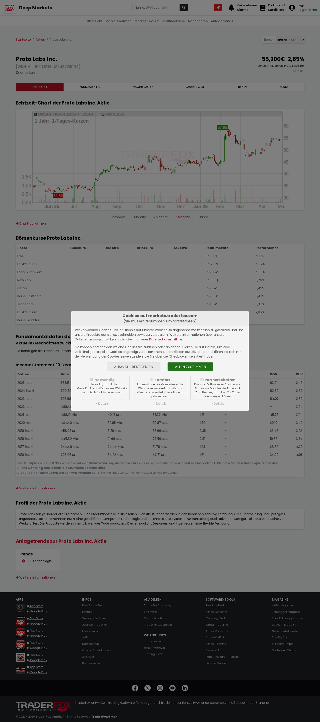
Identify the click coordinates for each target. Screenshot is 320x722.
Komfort (162, 380)
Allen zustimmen (190, 366)
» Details (102, 403)
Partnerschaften (220, 380)
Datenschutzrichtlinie (165, 339)
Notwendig (104, 380)
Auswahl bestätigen (133, 366)
